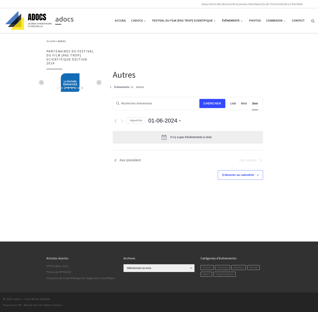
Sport (206, 274)
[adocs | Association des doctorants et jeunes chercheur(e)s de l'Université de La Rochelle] (28, 19)
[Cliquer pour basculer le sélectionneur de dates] (164, 121)
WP (20, 305)
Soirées (238, 267)
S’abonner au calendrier (238, 175)
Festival (222, 267)
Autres (207, 267)
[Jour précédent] (115, 121)
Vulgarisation (224, 274)
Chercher (212, 103)
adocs (17, 299)
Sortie (253, 267)
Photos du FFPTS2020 (58, 272)
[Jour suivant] (122, 121)
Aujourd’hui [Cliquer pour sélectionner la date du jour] (136, 120)
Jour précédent (127, 160)
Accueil (50, 41)
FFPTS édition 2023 (57, 266)
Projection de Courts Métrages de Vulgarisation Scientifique (80, 278)
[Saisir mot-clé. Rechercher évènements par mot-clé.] (156, 103)
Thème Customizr (52, 305)
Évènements (122, 87)
